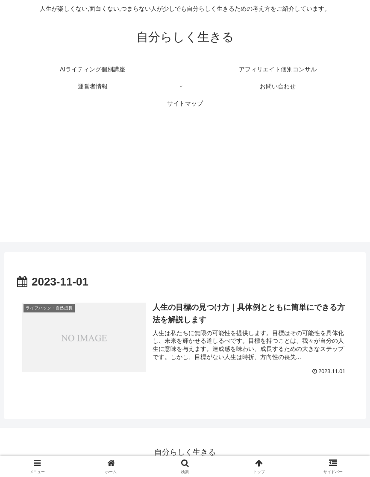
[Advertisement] (185, 182)
